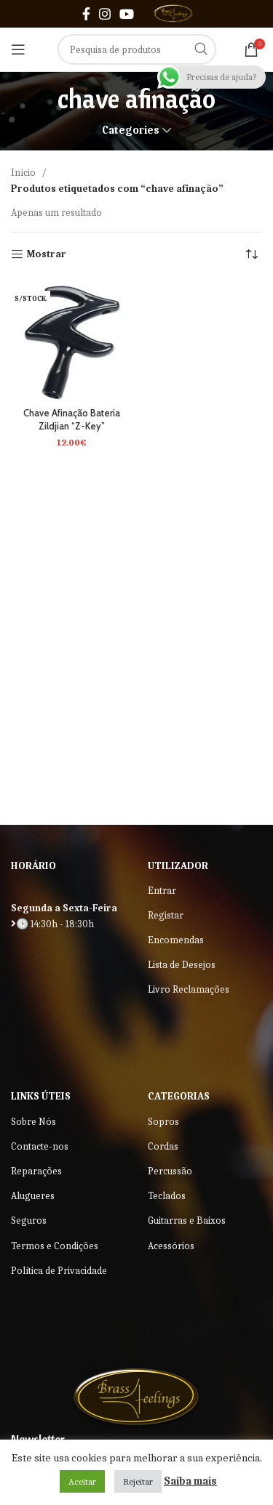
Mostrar (46, 254)
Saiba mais (190, 1481)
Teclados (167, 1196)
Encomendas (176, 940)
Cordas (163, 1146)
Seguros (29, 1220)
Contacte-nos (39, 1146)
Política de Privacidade (59, 1270)
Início (24, 172)
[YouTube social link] (126, 14)
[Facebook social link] (86, 14)
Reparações (36, 1171)
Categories (130, 130)
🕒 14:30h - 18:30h (52, 924)
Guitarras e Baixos (187, 1220)
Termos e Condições (54, 1246)
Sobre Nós (33, 1121)
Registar (165, 915)
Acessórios (171, 1246)
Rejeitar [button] (138, 1481)
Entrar (162, 890)
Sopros (163, 1121)
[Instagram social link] (105, 14)
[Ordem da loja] (251, 254)
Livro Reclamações (188, 989)
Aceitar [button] (82, 1481)
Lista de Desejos (181, 965)
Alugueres (33, 1196)
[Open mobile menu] (18, 49)
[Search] (137, 49)
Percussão (170, 1171)
